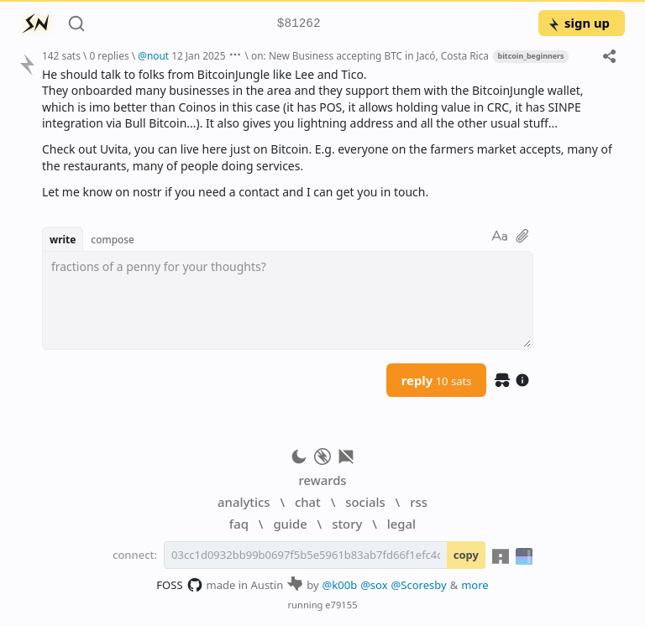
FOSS (179, 584)
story (347, 523)
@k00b (340, 584)
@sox (373, 584)
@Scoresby (419, 584)
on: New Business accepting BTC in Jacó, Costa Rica (370, 55)
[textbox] (288, 300)
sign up (578, 22)
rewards (322, 480)
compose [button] (112, 239)
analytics (244, 501)
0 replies (108, 55)
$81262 (299, 24)
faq (239, 523)
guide (290, 523)
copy (466, 554)
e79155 (341, 604)
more (475, 584)
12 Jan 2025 (198, 55)
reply (436, 380)
